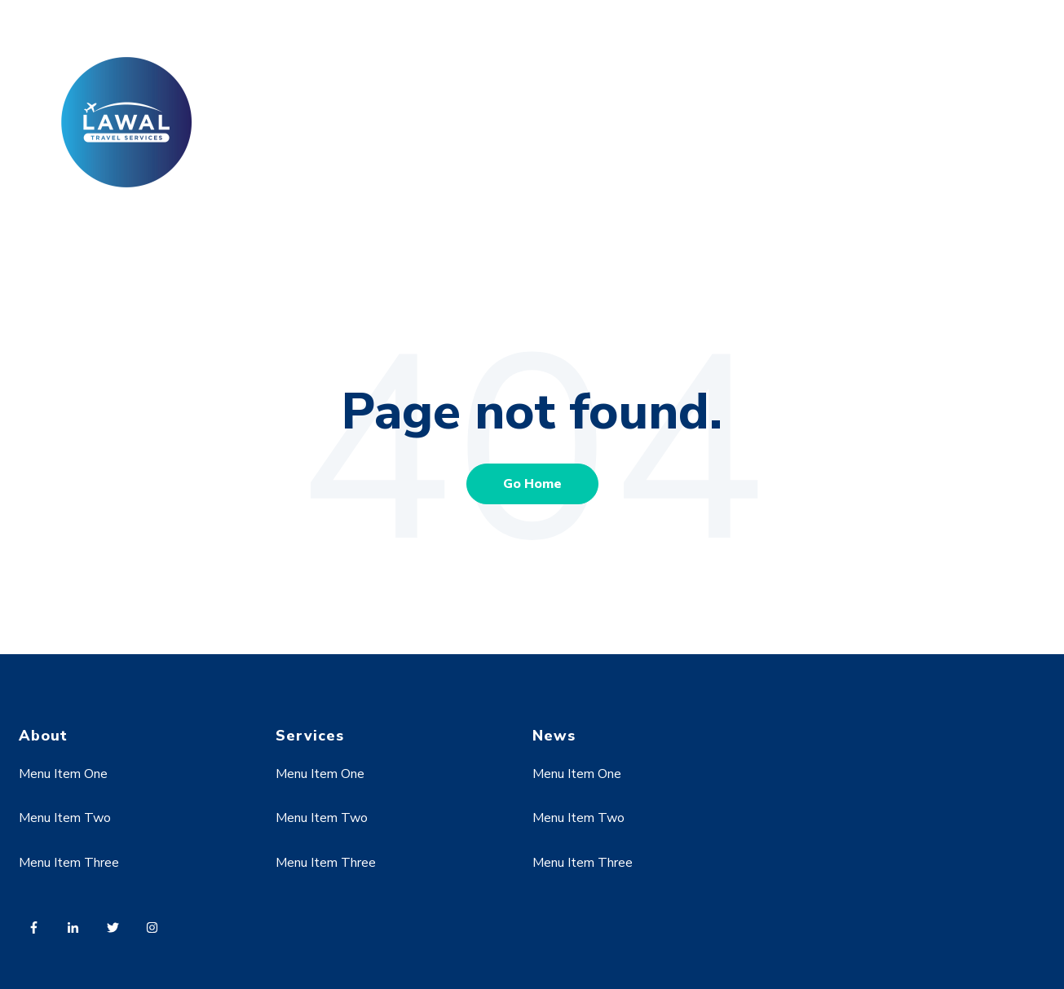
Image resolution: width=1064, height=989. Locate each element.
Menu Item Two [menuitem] (65, 818)
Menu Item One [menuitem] (63, 774)
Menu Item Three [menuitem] (69, 863)
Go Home (532, 484)
